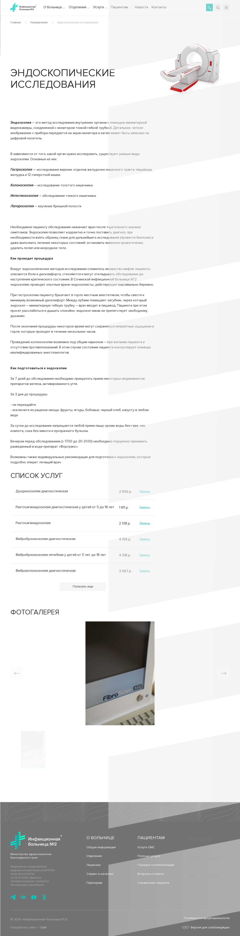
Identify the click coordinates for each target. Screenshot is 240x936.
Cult (43, 929)
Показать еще (83, 586)
